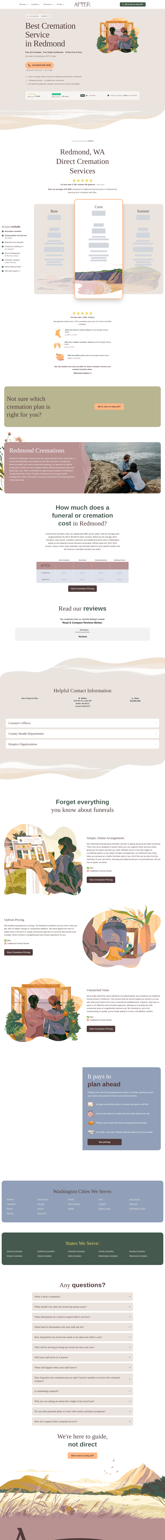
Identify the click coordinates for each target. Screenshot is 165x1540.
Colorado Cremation (76, 1251)
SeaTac (40, 1209)
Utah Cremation (74, 1256)
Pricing (60, 4)
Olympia (40, 1204)
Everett (71, 1199)
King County (134, 1199)
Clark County (42, 1199)
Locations (35, 4)
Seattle (71, 1209)
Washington (83, 141)
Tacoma (10, 1213)
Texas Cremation (44, 1256)
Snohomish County (137, 1209)
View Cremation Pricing (82, 588)
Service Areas (75, 141)
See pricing (104, 1142)
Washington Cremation (108, 1256)
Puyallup (102, 1204)
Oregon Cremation (14, 1256)
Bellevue (10, 1199)
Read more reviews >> (82, 373)
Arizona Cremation (14, 1251)
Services (23, 4)
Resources (48, 4)
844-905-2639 (135, 701)
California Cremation (46, 1251)
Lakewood (11, 1204)
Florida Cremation (106, 1251)
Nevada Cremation (137, 1251)
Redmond (133, 1204)
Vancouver (41, 1213)
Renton (10, 1209)
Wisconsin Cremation (138, 1256)
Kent (101, 1199)
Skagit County (104, 1209)
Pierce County (74, 1204)
